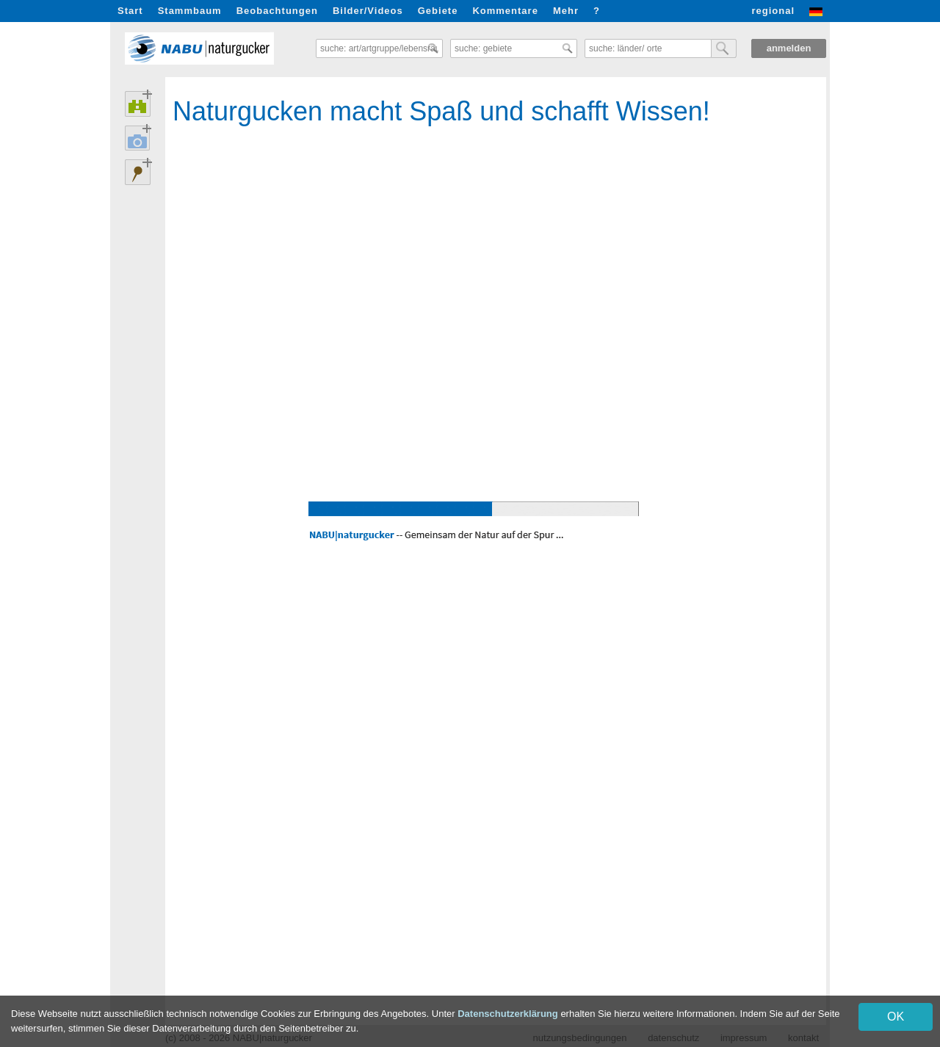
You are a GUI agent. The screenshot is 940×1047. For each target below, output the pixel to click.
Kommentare (505, 10)
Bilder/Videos (368, 10)
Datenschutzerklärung (508, 1013)
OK (895, 1016)
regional (773, 10)
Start (130, 10)
